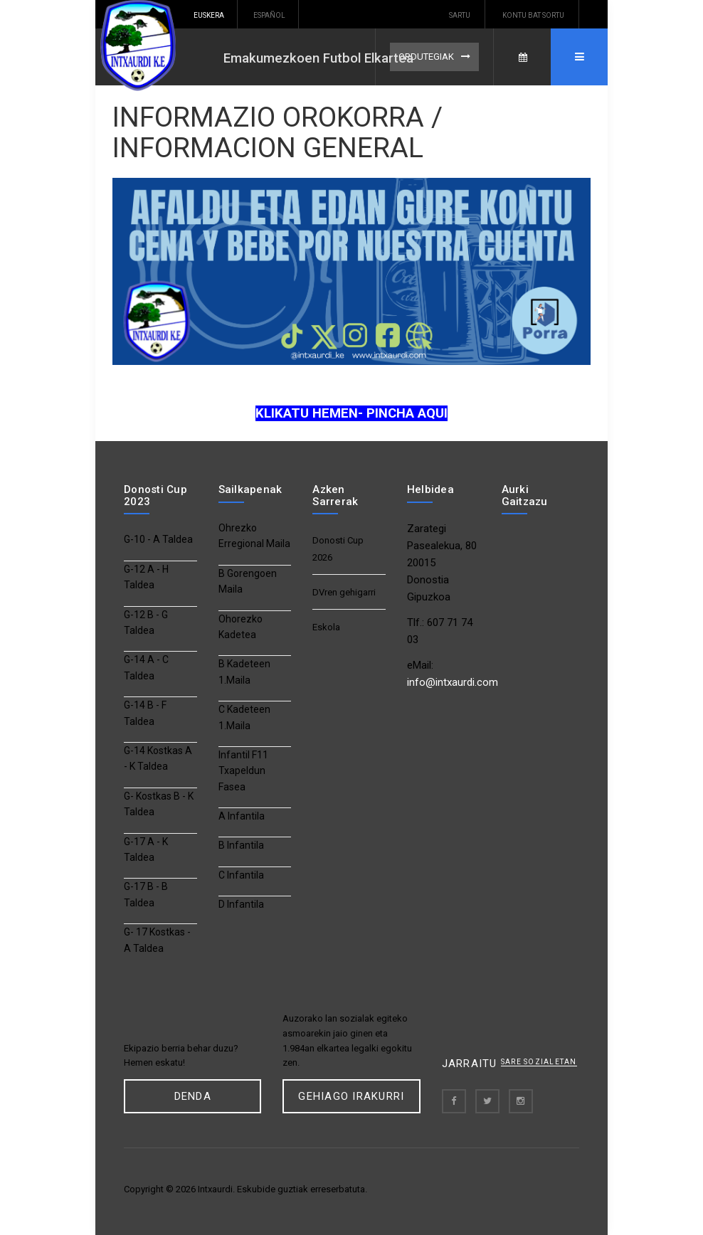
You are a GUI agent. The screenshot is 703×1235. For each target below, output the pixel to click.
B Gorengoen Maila (247, 581)
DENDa (192, 1096)
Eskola (326, 627)
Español (269, 15)
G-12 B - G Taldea (146, 622)
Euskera (209, 15)
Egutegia (522, 57)
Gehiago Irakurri (351, 1096)
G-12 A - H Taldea (146, 576)
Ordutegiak (426, 56)
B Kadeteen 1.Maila (244, 671)
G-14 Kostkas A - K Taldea (158, 758)
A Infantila (241, 816)
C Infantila (241, 875)
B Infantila (241, 845)
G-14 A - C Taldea (146, 667)
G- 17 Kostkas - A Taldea (157, 939)
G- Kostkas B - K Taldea (159, 803)
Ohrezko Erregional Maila (254, 535)
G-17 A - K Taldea (146, 849)
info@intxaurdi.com (452, 682)
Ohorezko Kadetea (240, 626)
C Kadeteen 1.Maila (244, 717)
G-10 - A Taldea (158, 539)
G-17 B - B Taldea (146, 894)
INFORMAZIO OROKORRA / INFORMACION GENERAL (277, 132)
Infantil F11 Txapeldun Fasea (243, 771)
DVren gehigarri (344, 592)
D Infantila (241, 904)
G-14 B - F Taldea (145, 712)
